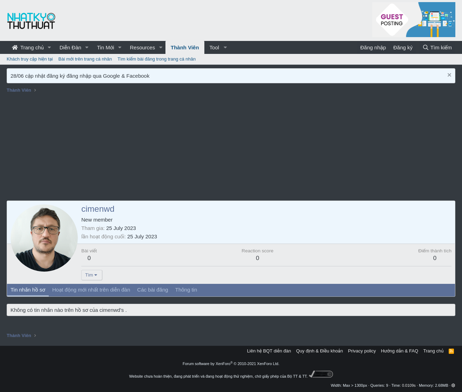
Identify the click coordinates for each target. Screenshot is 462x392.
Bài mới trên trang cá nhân (85, 59)
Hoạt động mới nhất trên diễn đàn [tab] (91, 290)
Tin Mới (105, 47)
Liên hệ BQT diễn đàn (269, 351)
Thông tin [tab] (186, 290)
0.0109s (409, 385)
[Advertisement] (231, 148)
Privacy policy (362, 351)
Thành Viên (185, 47)
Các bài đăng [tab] (152, 290)
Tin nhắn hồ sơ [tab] (28, 290)
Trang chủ (28, 47)
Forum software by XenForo (231, 364)
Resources (142, 47)
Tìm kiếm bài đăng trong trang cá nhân (156, 59)
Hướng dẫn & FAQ (399, 351)
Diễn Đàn (70, 47)
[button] (49, 47)
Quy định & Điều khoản (319, 351)
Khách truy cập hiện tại (30, 59)
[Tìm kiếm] (437, 47)
